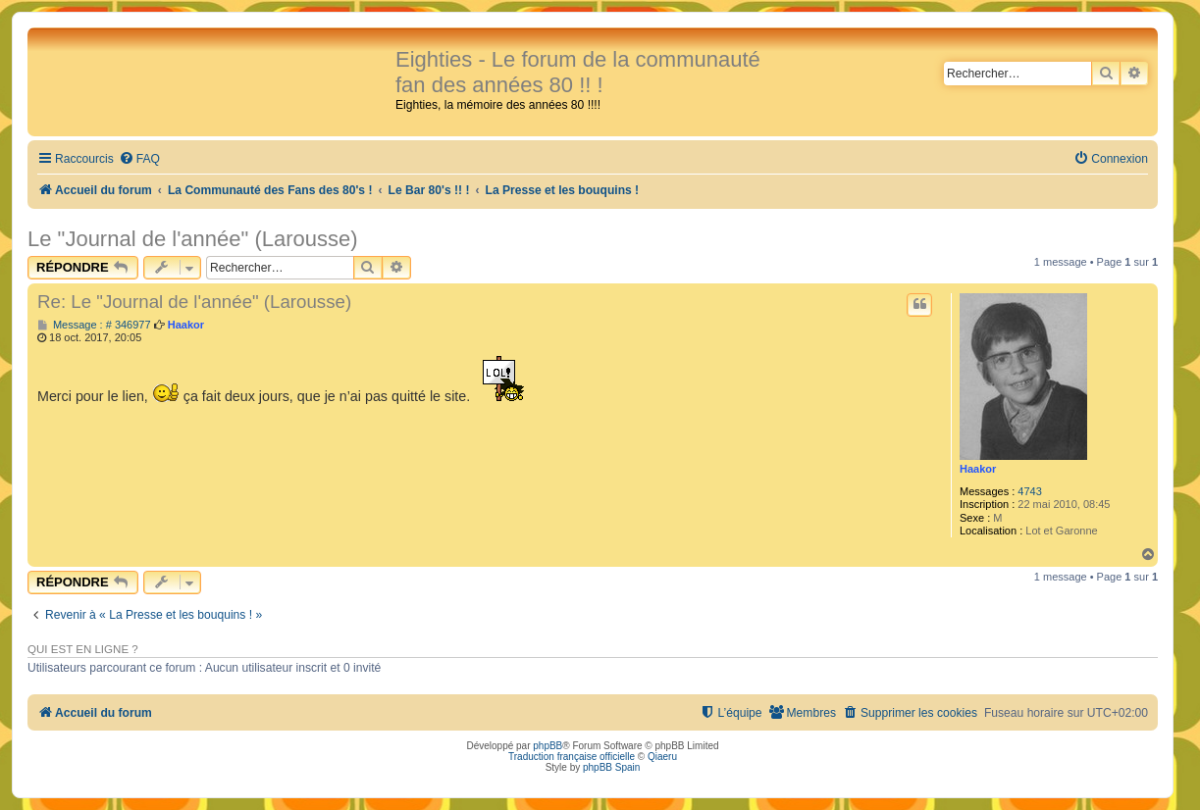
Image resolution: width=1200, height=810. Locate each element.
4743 (1029, 491)
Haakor (978, 469)
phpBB (547, 745)
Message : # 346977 (94, 325)
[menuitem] (139, 159)
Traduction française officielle (571, 756)
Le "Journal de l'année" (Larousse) (192, 239)
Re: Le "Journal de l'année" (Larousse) (194, 301)
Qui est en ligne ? (82, 649)
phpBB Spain (611, 767)
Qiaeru (662, 756)
